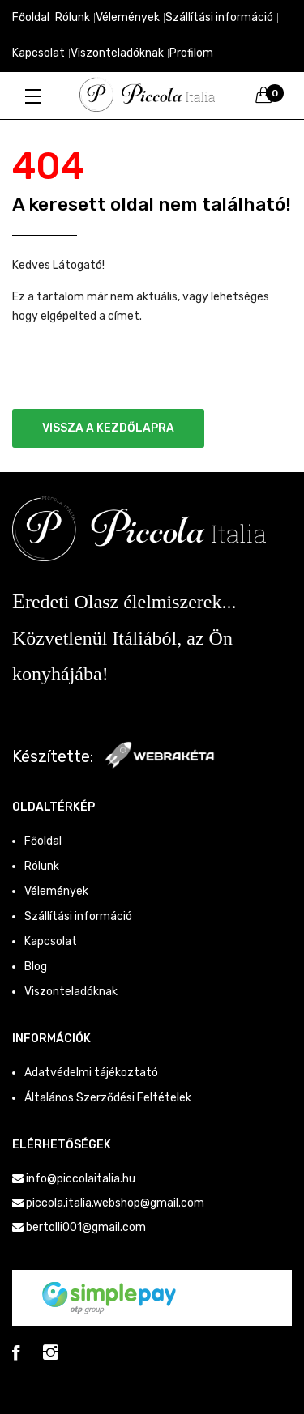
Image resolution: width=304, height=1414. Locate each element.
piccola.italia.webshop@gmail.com (115, 1203)
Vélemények (128, 17)
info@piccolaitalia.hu (80, 1179)
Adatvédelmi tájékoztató (91, 1073)
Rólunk (72, 17)
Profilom (191, 53)
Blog (35, 966)
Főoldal (30, 17)
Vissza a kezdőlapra (108, 428)
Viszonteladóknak (117, 53)
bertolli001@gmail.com (86, 1227)
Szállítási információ (219, 17)
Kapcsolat (38, 53)
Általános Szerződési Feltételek (107, 1098)
